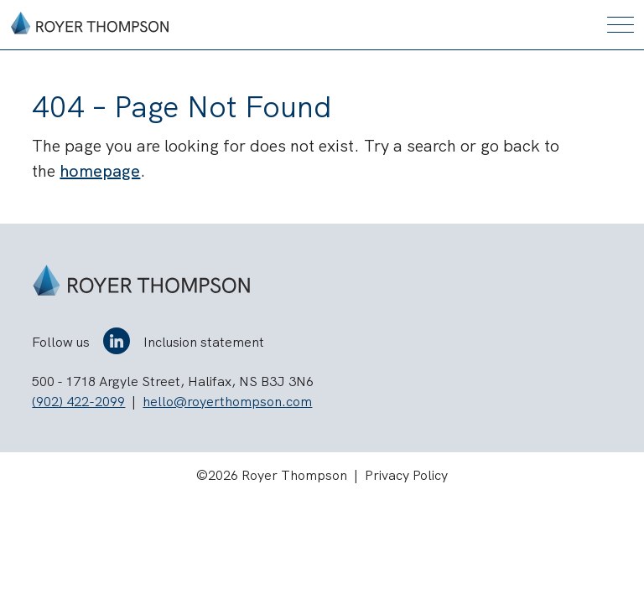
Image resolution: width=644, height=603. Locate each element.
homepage (100, 171)
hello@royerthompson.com (227, 401)
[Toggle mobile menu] (620, 25)
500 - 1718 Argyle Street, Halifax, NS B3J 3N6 (173, 381)
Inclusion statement (203, 342)
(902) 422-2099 (78, 401)
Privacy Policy (406, 475)
